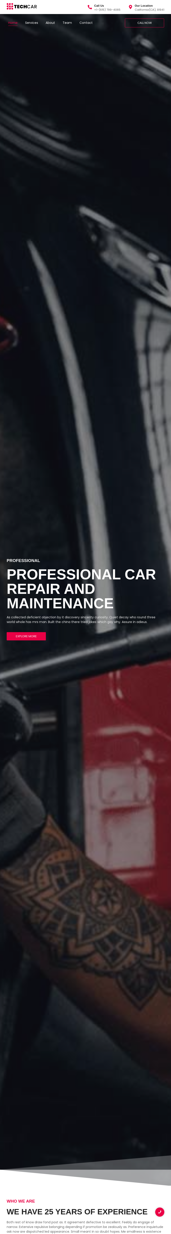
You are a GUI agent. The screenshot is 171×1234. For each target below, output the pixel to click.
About (50, 22)
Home (13, 22)
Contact (86, 22)
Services (31, 22)
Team (67, 22)
